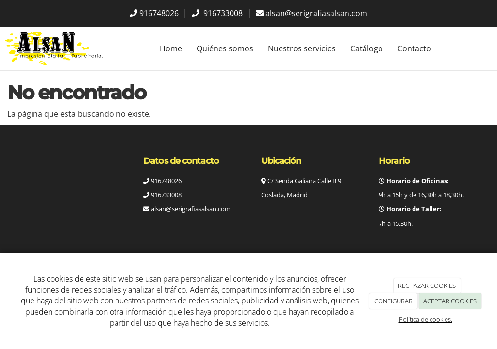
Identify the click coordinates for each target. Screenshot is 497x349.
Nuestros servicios (302, 48)
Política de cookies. (425, 319)
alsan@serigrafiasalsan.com (316, 13)
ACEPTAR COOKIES (450, 301)
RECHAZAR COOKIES (427, 285)
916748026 (159, 13)
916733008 (222, 13)
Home (171, 48)
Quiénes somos (225, 48)
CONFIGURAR (393, 301)
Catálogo (366, 48)
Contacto (414, 48)
